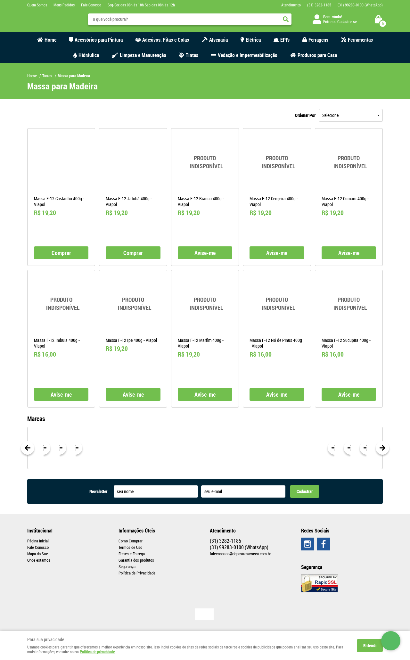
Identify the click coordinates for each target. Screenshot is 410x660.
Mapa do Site (37, 554)
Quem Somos (37, 4)
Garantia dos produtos (136, 560)
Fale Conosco (91, 4)
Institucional (40, 530)
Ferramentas (360, 39)
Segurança (127, 566)
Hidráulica (88, 55)
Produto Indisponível (205, 162)
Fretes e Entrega (132, 554)
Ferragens (318, 39)
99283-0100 (360, 4)
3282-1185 (319, 4)
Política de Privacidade (137, 573)
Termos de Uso (130, 547)
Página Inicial (38, 541)
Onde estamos (38, 560)
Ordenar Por (305, 115)
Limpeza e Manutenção (143, 55)
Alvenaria (218, 39)
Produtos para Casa (317, 55)
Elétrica (253, 39)
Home (50, 39)
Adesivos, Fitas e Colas (165, 39)
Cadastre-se (347, 21)
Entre (327, 21)
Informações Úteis (137, 530)
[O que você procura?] (285, 19)
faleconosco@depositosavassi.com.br (240, 554)
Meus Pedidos (64, 4)
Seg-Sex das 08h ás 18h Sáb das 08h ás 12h (141, 4)
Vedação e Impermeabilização (247, 55)
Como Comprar (131, 541)
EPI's (285, 39)
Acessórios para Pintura (99, 39)
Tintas (192, 55)
